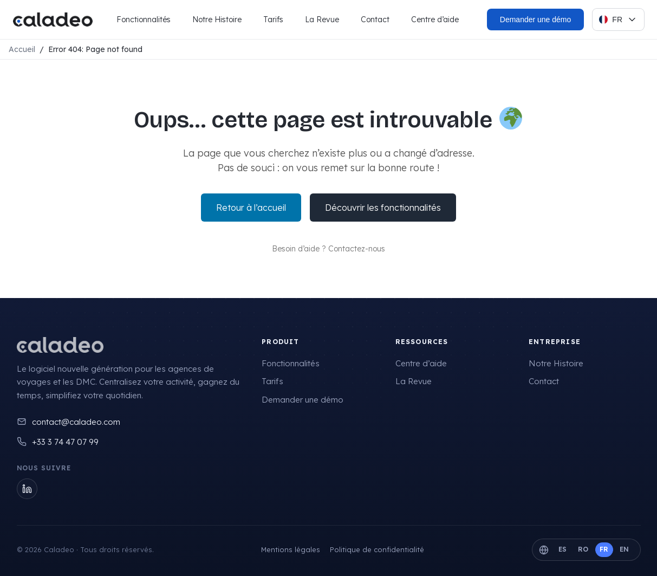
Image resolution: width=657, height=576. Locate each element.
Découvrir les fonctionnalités (383, 207)
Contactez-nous (356, 249)
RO (583, 549)
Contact (375, 19)
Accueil (22, 49)
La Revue (322, 19)
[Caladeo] (60, 345)
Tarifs (273, 19)
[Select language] (618, 19)
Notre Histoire (217, 19)
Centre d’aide (435, 19)
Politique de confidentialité (377, 549)
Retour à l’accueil (251, 207)
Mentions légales (290, 549)
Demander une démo (302, 399)
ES (562, 549)
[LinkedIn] (27, 488)
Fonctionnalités (143, 19)
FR (604, 549)
